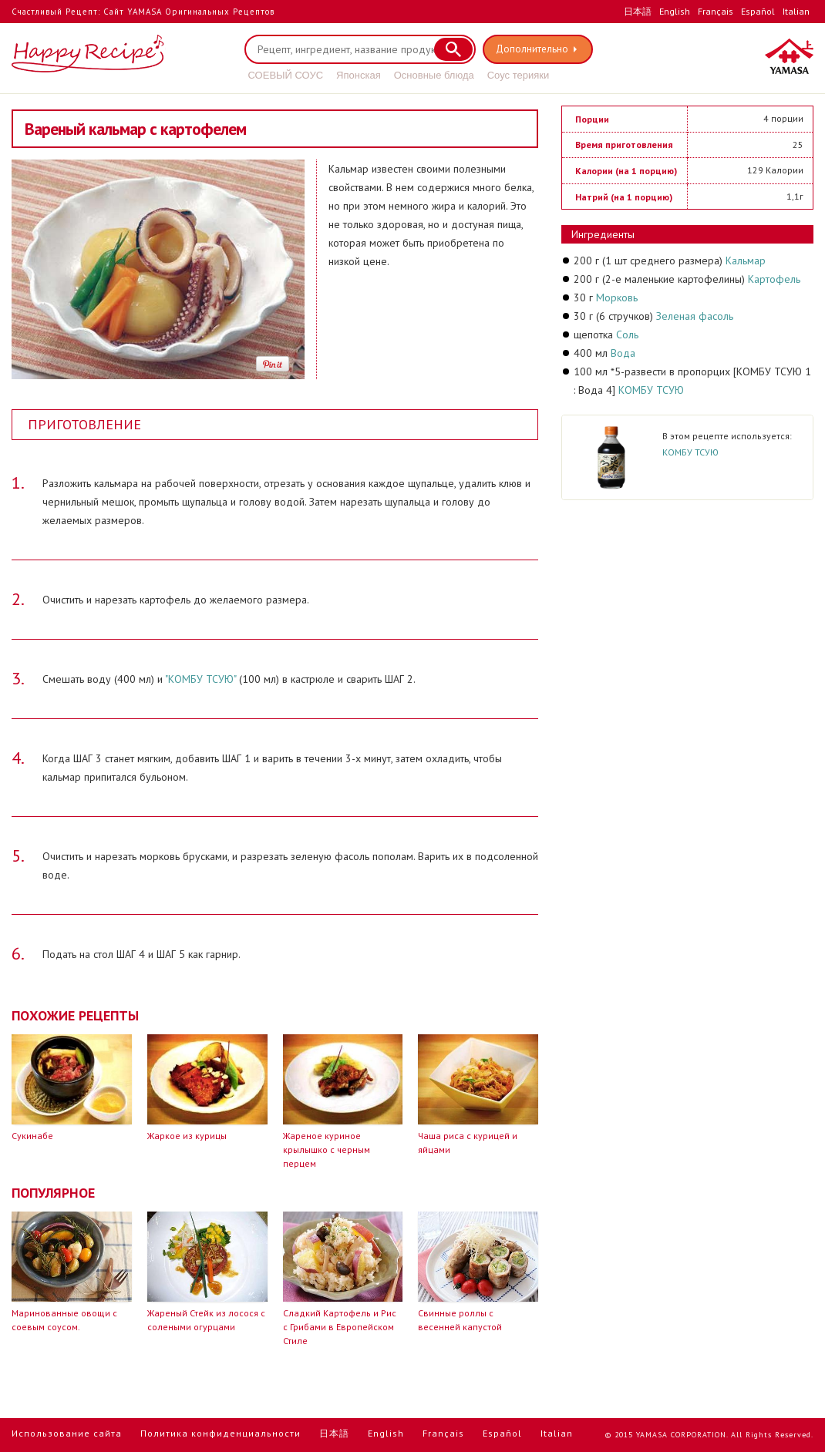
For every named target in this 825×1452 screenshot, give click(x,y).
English (674, 11)
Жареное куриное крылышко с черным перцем (326, 1149)
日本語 (638, 11)
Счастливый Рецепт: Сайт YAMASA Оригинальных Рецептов (143, 11)
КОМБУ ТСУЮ (651, 390)
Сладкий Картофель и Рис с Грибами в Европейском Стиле (339, 1326)
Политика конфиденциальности (220, 1433)
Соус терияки (518, 75)
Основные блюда (434, 75)
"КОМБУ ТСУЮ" (200, 679)
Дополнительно (533, 48)
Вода (623, 353)
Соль (627, 334)
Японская (358, 75)
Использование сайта (67, 1433)
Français (715, 11)
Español (758, 11)
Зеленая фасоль (694, 316)
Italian (796, 11)
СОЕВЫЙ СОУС (286, 75)
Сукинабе (32, 1135)
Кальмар (746, 260)
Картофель (774, 279)
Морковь (617, 297)
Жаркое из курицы (187, 1135)
